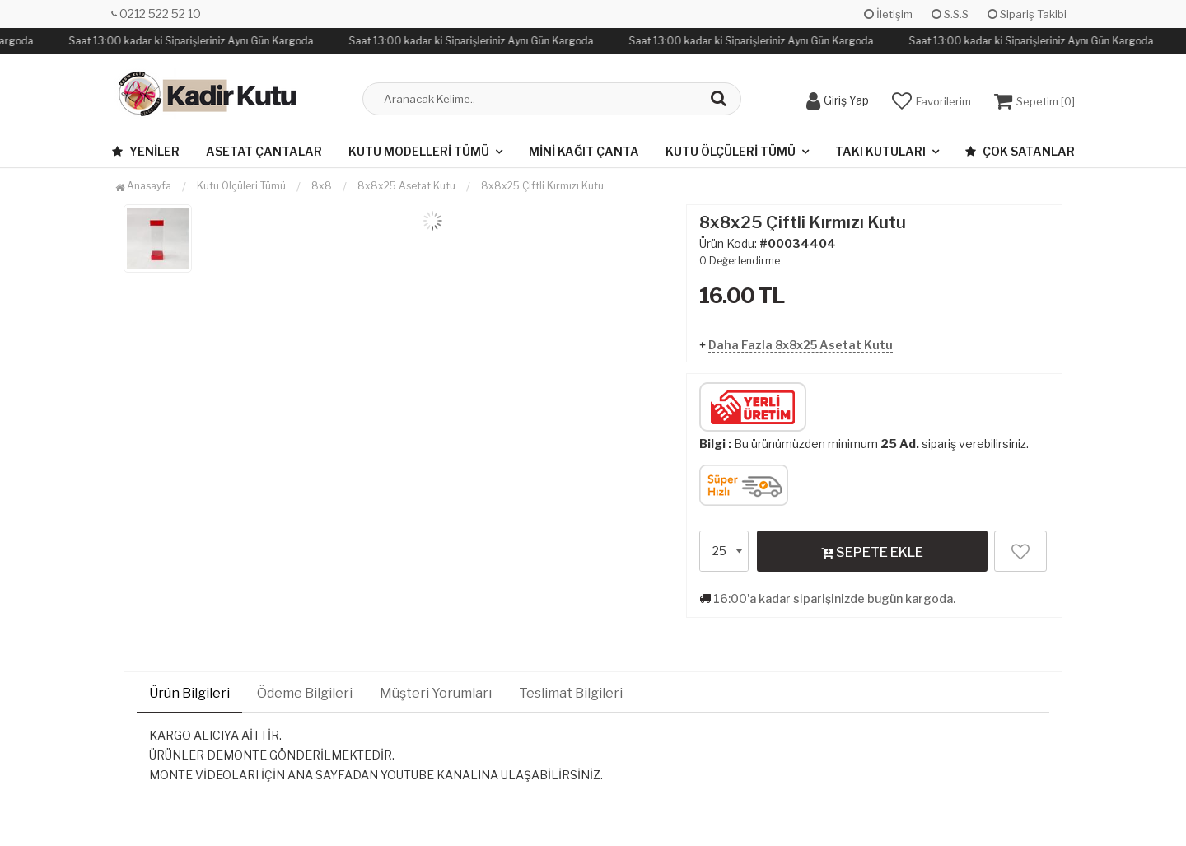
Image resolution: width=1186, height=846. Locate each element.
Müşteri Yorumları (436, 693)
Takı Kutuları (880, 151)
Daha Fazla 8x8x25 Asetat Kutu (800, 345)
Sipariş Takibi (1027, 14)
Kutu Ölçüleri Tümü (730, 151)
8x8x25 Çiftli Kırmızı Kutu (542, 186)
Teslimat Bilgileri (571, 693)
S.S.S (950, 14)
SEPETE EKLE (872, 552)
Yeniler (146, 151)
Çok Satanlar (1020, 151)
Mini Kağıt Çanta (584, 151)
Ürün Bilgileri (189, 693)
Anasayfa (143, 186)
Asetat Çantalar (264, 151)
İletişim (888, 14)
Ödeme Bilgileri (305, 693)
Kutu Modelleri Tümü (418, 151)
